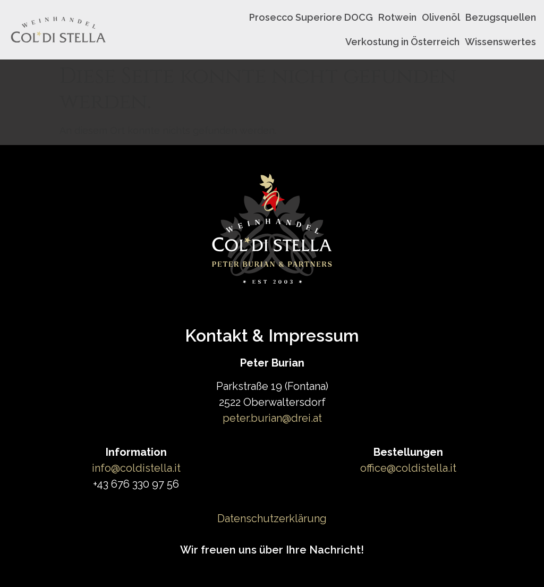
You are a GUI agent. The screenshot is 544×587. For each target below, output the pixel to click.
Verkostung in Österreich (402, 41)
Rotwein (397, 17)
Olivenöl (441, 17)
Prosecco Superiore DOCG (311, 17)
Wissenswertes (500, 41)
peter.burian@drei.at (272, 418)
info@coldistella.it (136, 468)
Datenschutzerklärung (272, 518)
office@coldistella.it (408, 468)
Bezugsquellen (500, 17)
